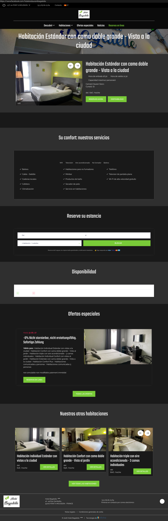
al (85, 235)
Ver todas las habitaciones (84, 484)
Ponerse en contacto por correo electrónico (116, 502)
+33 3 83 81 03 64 (106, 500)
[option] (49, 83)
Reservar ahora (96, 99)
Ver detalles (49, 467)
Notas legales (70, 512)
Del (23, 235)
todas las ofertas (84, 394)
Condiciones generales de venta (91, 512)
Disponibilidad (117, 99)
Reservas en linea (116, 26)
